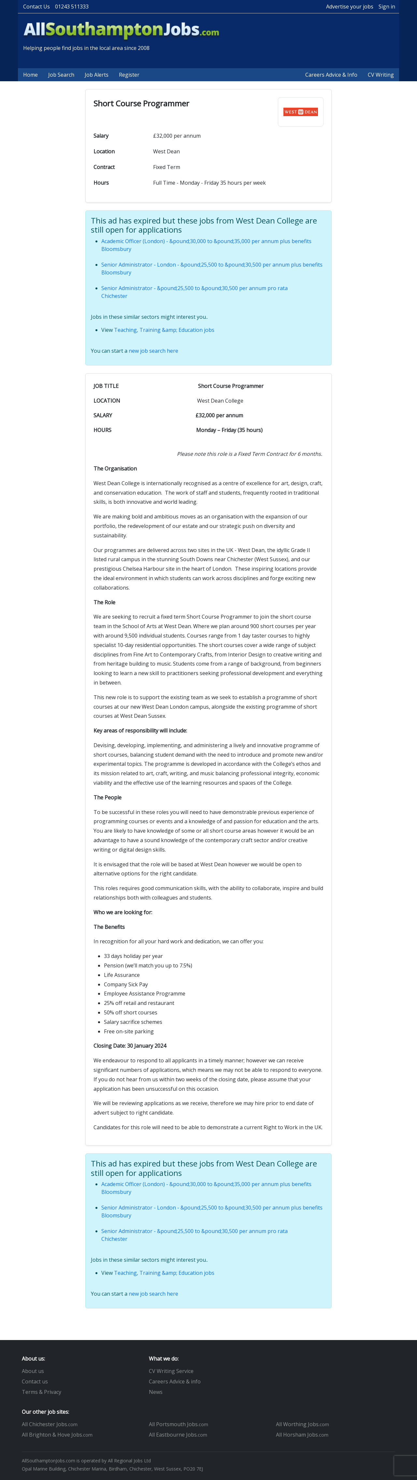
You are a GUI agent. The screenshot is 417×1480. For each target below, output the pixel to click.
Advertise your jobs (349, 6)
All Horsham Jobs (302, 1434)
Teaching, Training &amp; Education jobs (164, 329)
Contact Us (36, 6)
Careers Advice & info (175, 1381)
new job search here (153, 350)
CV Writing (381, 74)
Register (129, 74)
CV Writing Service (171, 1371)
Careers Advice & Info (331, 74)
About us (33, 1371)
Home (30, 74)
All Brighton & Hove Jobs (57, 1434)
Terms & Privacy (41, 1391)
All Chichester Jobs (50, 1424)
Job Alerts (96, 74)
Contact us (35, 1381)
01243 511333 (72, 6)
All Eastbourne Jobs (178, 1434)
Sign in (387, 6)
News (156, 1391)
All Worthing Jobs (302, 1424)
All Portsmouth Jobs (178, 1424)
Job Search (61, 74)
